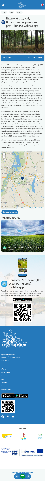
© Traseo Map (25, 207)
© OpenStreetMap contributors (36, 207)
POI (12, 12)
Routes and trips (5, 372)
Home (4, 12)
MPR (2, 379)
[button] (22, 178)
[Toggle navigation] (22, 476)
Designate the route (10, 212)
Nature (19, 12)
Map (2, 376)
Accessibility (4, 382)
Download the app (6, 389)
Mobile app (4, 386)
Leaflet (19, 207)
